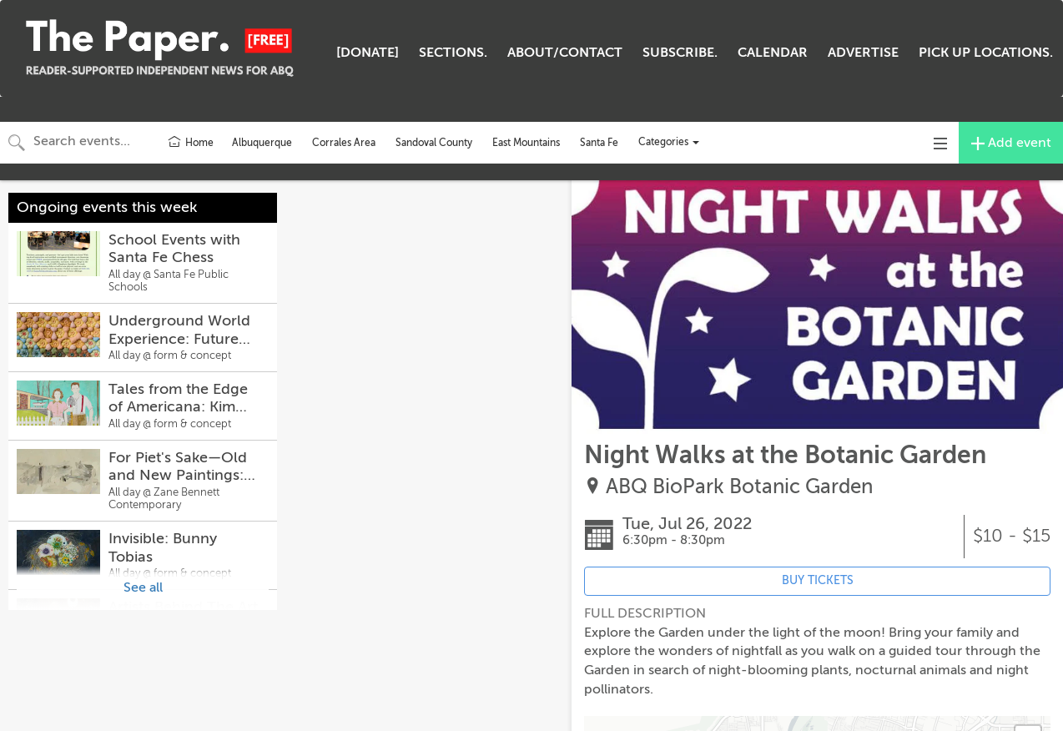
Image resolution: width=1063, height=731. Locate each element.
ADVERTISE (863, 52)
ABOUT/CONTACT (564, 52)
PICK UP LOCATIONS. (986, 52)
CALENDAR (773, 52)
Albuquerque (262, 143)
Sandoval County (433, 143)
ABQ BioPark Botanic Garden (739, 487)
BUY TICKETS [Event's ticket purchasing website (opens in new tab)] (818, 580)
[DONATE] (367, 52)
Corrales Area (343, 143)
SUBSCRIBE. (680, 52)
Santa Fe (599, 143)
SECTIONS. (453, 52)
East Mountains (526, 143)
